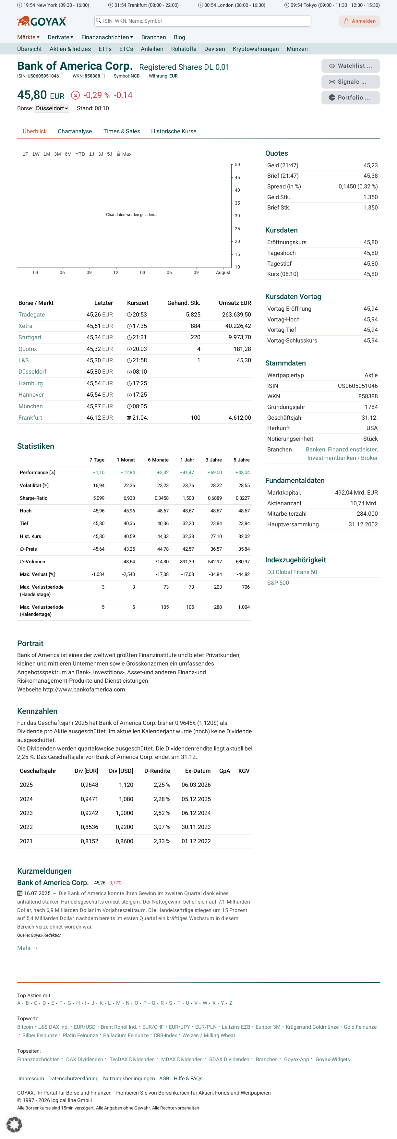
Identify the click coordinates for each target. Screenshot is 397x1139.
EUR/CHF (153, 1027)
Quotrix (27, 349)
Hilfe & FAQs (188, 1079)
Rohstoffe (184, 49)
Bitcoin (25, 1027)
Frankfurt (30, 418)
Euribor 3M (268, 1027)
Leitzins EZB (236, 1027)
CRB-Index (165, 1036)
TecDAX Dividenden (132, 1060)
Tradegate (31, 314)
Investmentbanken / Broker (342, 458)
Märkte (26, 37)
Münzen (297, 49)
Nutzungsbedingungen (129, 1079)
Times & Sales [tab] (121, 131)
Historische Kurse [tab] (174, 131)
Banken (315, 449)
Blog (179, 37)
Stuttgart (30, 337)
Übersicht (29, 49)
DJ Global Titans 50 (292, 572)
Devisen (214, 49)
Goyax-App (296, 1060)
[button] (14, 1124)
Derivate (58, 37)
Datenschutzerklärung (73, 1079)
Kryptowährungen (256, 49)
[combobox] (200, 21)
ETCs (126, 49)
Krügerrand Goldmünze (312, 1027)
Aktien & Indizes (70, 49)
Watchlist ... (354, 65)
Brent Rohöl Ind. (119, 1027)
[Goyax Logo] (41, 21)
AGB (164, 1079)
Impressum (31, 1079)
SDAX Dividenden (229, 1060)
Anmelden (358, 21)
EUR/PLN (206, 1027)
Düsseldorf (32, 372)
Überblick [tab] (35, 131)
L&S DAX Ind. (53, 1027)
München (30, 406)
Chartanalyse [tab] (75, 131)
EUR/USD (85, 1027)
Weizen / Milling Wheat (208, 1036)
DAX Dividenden (84, 1060)
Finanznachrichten (105, 37)
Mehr (27, 948)
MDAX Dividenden (182, 1060)
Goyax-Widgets (333, 1060)
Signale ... (352, 79)
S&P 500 (278, 583)
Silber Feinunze (39, 1036)
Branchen (153, 37)
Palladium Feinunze (126, 1036)
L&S (23, 360)
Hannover (31, 395)
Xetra (25, 326)
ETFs (105, 49)
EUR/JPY (179, 1027)
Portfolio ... (354, 92)
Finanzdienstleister (352, 449)
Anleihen (152, 49)
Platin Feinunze (80, 1036)
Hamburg (30, 383)
